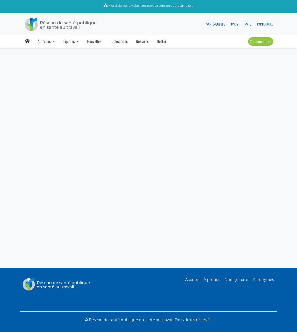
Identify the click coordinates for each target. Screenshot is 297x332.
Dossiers (142, 41)
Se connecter (260, 41)
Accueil (192, 280)
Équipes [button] (69, 41)
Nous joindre (236, 280)
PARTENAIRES (265, 24)
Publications (119, 41)
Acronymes (263, 280)
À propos (211, 280)
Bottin (161, 41)
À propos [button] (45, 41)
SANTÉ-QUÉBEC (215, 24)
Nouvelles (94, 41)
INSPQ (247, 24)
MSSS (234, 24)
